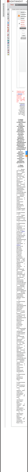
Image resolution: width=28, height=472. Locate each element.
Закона (23, 231)
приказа (18, 244)
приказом (22, 104)
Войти (24, 35)
